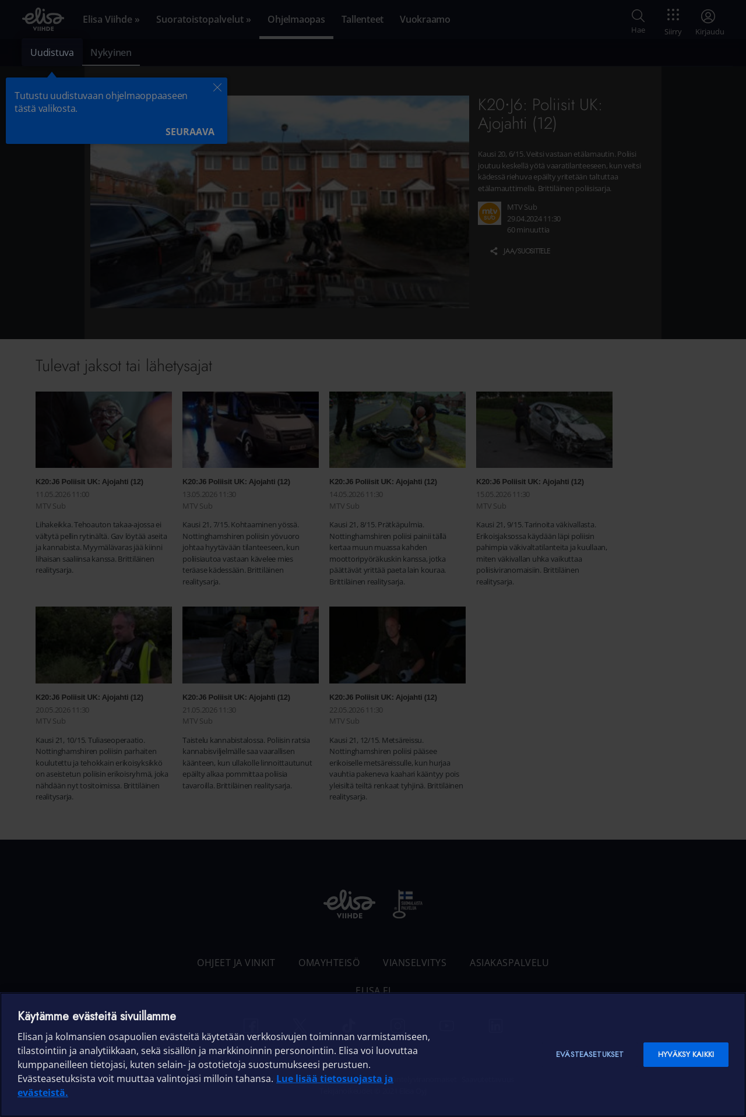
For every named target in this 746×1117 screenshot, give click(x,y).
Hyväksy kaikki (686, 1054)
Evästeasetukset (590, 1054)
